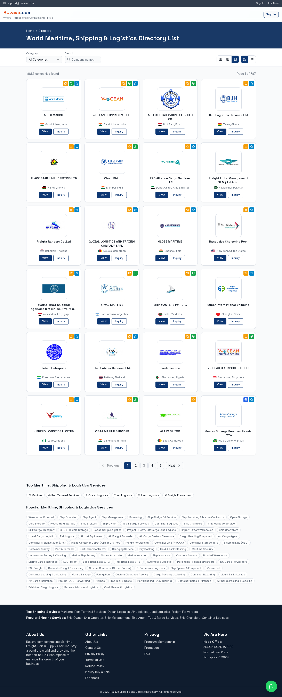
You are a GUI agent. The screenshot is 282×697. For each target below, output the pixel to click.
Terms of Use (94, 659)
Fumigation (103, 574)
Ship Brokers (89, 523)
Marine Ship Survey (83, 555)
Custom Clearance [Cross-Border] (110, 568)
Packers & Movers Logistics (81, 587)
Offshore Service (187, 555)
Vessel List (213, 568)
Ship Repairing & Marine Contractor (203, 517)
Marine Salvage (81, 574)
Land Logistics (148, 495)
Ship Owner (110, 523)
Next (174, 465)
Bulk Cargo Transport (42, 529)
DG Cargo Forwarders (233, 561)
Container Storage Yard (204, 542)
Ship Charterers (228, 529)
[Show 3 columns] (228, 59)
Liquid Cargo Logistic (41, 536)
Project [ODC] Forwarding (74, 580)
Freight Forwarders (178, 495)
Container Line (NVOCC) (169, 542)
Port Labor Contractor (93, 549)
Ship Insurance (161, 555)
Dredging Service (123, 549)
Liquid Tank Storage (233, 574)
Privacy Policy (94, 654)
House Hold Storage (62, 523)
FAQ (147, 654)
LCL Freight (70, 561)
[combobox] (44, 59)
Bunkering (135, 517)
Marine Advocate (111, 555)
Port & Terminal (64, 549)
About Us (91, 641)
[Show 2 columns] (220, 59)
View (45, 131)
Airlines (100, 580)
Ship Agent (89, 517)
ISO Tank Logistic (121, 580)
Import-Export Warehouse (197, 529)
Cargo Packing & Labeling (169, 574)
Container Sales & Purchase (194, 580)
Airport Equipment (91, 536)
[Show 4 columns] (235, 59)
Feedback (92, 678)
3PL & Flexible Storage (74, 529)
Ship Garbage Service (221, 523)
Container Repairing (203, 574)
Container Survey (39, 549)
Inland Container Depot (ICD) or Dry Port (95, 542)
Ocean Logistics (96, 495)
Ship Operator (68, 517)
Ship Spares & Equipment (186, 568)
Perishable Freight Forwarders (196, 561)
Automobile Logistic (159, 561)
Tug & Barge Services (135, 523)
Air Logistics (123, 495)
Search (69, 53)
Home (30, 30)
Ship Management (113, 517)
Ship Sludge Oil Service (161, 517)
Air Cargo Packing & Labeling (234, 580)
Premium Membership (159, 641)
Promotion (151, 647)
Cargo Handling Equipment (196, 536)
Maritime (35, 495)
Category (32, 53)
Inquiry (61, 131)
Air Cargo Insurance (41, 580)
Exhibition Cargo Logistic (44, 587)
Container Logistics (166, 523)
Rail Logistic (67, 536)
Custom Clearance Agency (131, 574)
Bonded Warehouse (215, 555)
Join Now (273, 3)
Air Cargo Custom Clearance (156, 536)
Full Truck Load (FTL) (128, 561)
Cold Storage (37, 523)
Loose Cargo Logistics (107, 529)
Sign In (260, 3)
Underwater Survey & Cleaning (47, 555)
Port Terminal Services (63, 495)
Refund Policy (94, 666)
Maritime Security (202, 549)
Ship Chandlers (193, 523)
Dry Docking (146, 549)
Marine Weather (137, 555)
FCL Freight (35, 568)
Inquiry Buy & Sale (97, 672)
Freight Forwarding (137, 542)
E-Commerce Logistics (151, 568)
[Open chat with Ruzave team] (271, 686)
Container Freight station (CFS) (47, 542)
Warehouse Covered (41, 517)
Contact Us (93, 647)
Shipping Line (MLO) (236, 542)
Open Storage (238, 517)
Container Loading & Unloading (47, 574)
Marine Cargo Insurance (43, 561)
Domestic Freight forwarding (65, 568)
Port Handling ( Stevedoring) (154, 580)
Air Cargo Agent (228, 536)
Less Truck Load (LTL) (96, 561)
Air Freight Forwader (121, 536)
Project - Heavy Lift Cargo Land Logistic (151, 529)
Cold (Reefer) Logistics (118, 587)
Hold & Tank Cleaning (173, 549)
